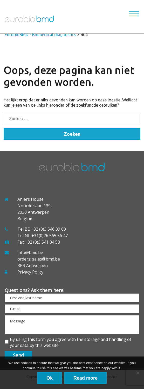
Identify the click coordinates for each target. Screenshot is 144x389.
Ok (49, 378)
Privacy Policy (30, 272)
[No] (137, 372)
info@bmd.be (30, 252)
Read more (85, 378)
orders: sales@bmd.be (38, 259)
